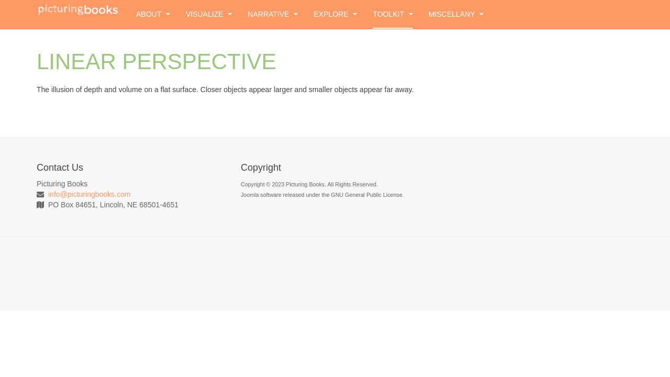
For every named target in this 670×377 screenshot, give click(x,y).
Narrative (273, 14)
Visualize (209, 14)
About (153, 14)
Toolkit (392, 14)
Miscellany (456, 14)
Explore (335, 14)
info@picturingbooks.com (89, 194)
